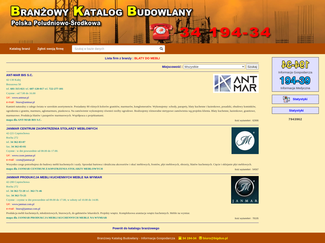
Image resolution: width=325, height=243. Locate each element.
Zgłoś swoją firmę (50, 48)
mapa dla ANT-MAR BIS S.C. (24, 119)
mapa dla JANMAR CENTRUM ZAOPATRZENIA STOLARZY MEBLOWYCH (54, 168)
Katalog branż (20, 48)
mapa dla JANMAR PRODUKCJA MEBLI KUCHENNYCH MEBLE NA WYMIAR (56, 217)
